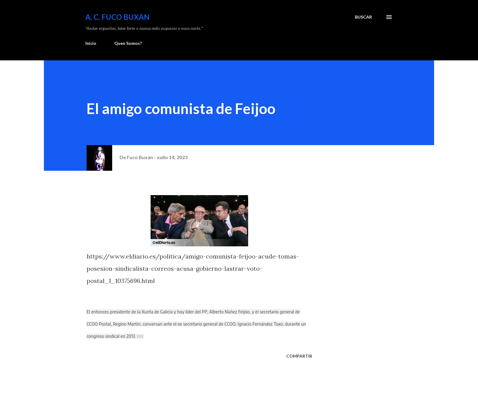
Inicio (90, 43)
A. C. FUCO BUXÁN (117, 17)
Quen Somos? (128, 43)
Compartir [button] (299, 356)
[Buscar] (363, 17)
